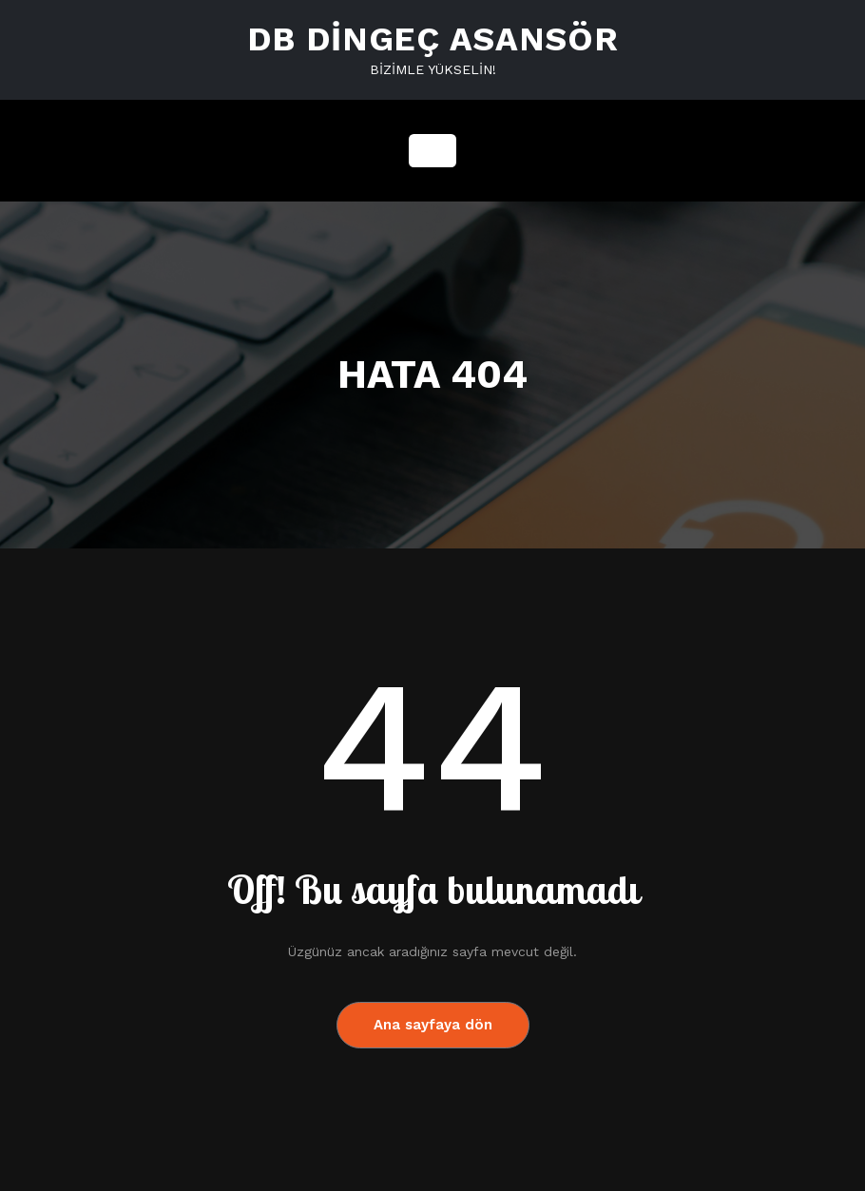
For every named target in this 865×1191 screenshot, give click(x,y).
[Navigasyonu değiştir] (432, 150)
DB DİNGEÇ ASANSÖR (433, 39)
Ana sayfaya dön (433, 1024)
